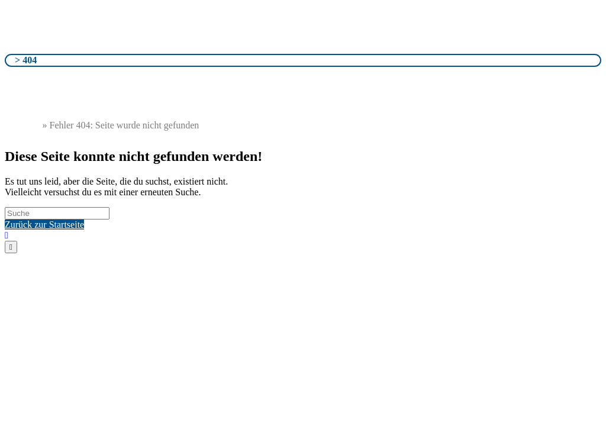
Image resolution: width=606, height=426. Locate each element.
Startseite (22, 125)
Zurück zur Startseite (44, 225)
